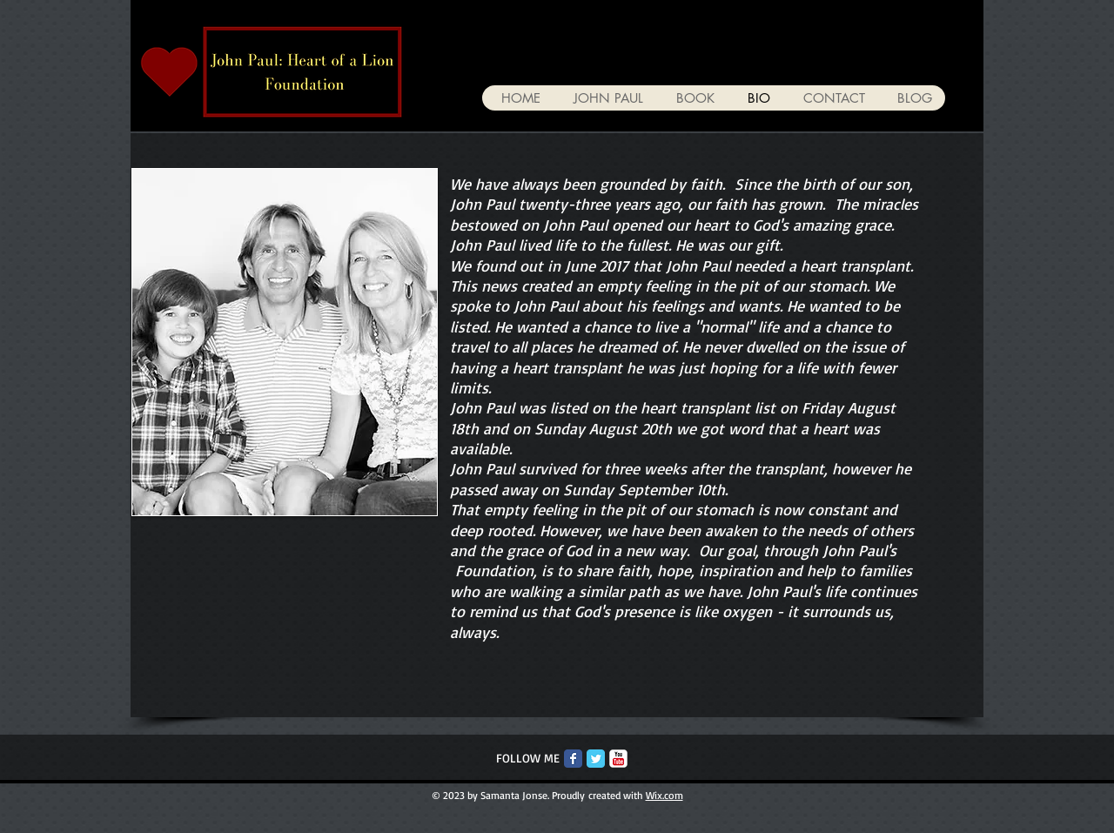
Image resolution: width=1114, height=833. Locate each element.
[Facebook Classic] (573, 758)
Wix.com (664, 795)
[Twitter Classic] (596, 758)
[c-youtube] (618, 758)
